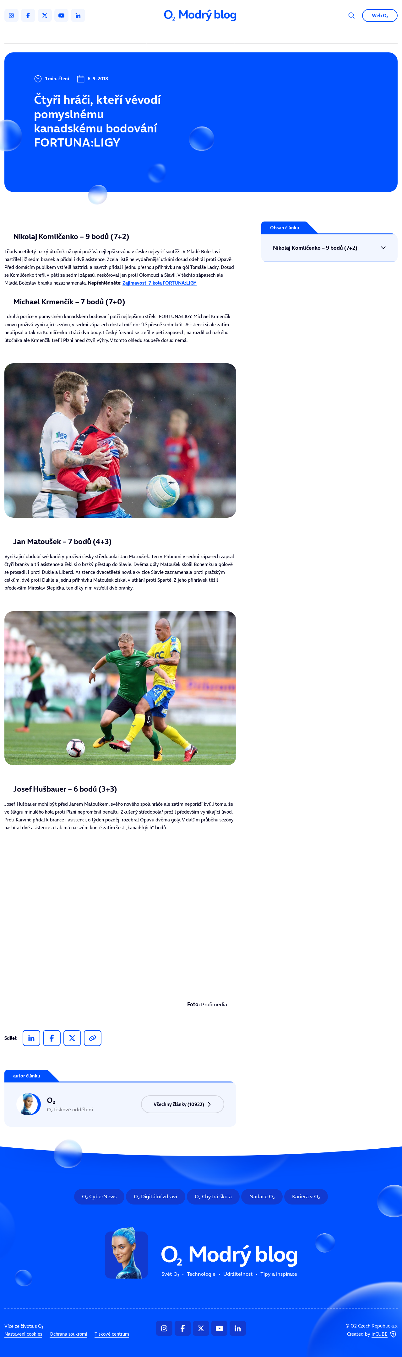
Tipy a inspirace (261, 34)
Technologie (169, 34)
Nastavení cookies (23, 1334)
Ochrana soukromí (68, 1334)
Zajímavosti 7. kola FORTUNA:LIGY (159, 283)
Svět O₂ (131, 34)
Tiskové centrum (112, 1334)
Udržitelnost (213, 34)
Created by (372, 1334)
